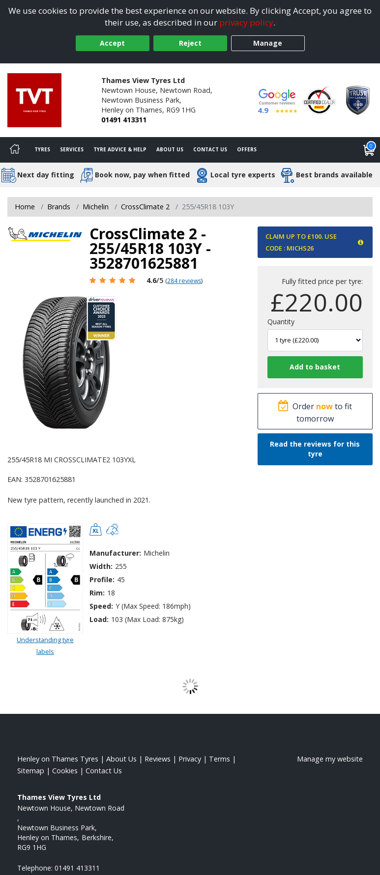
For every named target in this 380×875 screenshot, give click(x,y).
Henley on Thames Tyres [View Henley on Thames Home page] (57, 758)
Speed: (101, 606)
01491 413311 (123, 119)
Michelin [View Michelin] (96, 206)
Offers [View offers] (247, 149)
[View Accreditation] (319, 99)
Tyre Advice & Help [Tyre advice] (119, 149)
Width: (101, 566)
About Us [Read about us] (121, 758)
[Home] (14, 150)
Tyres (42, 149)
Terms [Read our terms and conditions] (219, 758)
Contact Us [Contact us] (210, 149)
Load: (99, 619)
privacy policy (246, 22)
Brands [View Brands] (58, 206)
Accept (112, 43)
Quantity (280, 321)
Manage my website (330, 758)
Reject (190, 43)
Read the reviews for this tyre (315, 448)
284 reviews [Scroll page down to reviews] (184, 281)
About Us (169, 149)
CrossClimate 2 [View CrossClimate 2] (145, 206)
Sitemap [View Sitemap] (30, 770)
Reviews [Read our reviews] (158, 758)
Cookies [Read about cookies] (65, 770)
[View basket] (369, 150)
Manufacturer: (115, 553)
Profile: (102, 579)
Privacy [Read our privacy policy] (189, 758)
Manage (267, 43)
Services (72, 149)
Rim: (97, 592)
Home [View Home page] (25, 206)
